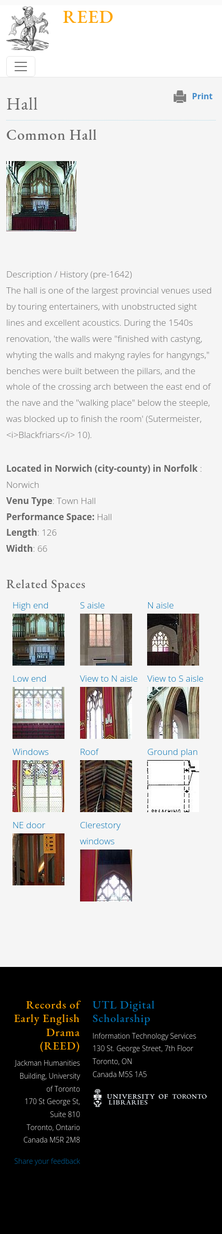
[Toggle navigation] (20, 66)
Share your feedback (47, 1161)
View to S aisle (175, 678)
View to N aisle (109, 678)
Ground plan (172, 752)
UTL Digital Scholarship (124, 1011)
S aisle (92, 605)
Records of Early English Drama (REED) (47, 1025)
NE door (28, 825)
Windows (30, 752)
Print (202, 96)
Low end (29, 678)
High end (30, 605)
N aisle (160, 605)
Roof (89, 752)
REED (87, 16)
